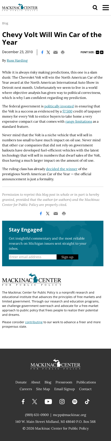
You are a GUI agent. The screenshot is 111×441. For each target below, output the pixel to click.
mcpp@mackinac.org (69, 415)
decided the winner (61, 169)
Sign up (67, 257)
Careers (26, 389)
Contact (85, 389)
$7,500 (67, 111)
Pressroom (64, 382)
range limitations (78, 121)
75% (97, 52)
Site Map (43, 389)
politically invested (59, 106)
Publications (86, 382)
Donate (21, 382)
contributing (34, 322)
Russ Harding (17, 60)
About (35, 382)
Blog (5, 23)
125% (101, 52)
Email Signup (64, 389)
